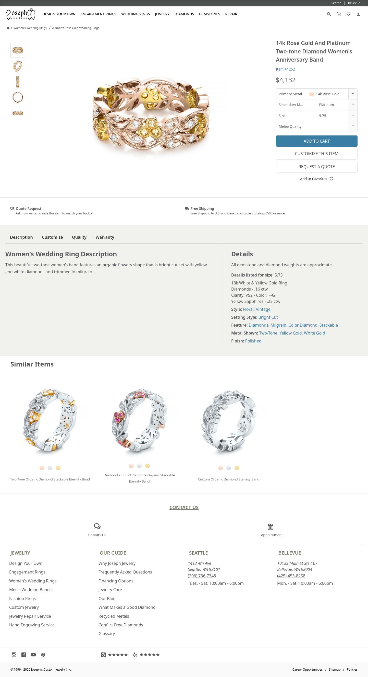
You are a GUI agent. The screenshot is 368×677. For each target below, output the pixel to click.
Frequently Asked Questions (125, 572)
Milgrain (278, 325)
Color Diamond (302, 325)
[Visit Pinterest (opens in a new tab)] (44, 654)
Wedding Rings (135, 14)
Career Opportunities (307, 669)
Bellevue (289, 552)
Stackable (329, 325)
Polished (253, 341)
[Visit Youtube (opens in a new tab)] (34, 654)
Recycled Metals (114, 616)
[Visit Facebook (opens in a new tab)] (25, 654)
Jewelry (162, 14)
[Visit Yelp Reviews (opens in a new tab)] (147, 654)
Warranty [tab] (105, 237)
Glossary (107, 633)
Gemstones (209, 14)
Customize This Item (317, 153)
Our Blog (107, 598)
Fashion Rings (22, 598)
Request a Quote (317, 166)
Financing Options (116, 581)
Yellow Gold (291, 333)
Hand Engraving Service (32, 625)
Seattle (198, 552)
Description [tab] (21, 237)
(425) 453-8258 (291, 576)
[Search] (329, 14)
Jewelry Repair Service (30, 616)
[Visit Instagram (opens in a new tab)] (15, 654)
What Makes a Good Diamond (127, 607)
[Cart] (339, 14)
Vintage (263, 309)
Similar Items (32, 364)
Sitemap (335, 669)
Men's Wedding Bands (30, 589)
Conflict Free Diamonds (121, 625)
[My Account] (358, 14)
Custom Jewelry (24, 607)
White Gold (314, 333)
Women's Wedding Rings (33, 581)
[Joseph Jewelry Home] (8, 27)
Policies (352, 669)
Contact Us (184, 507)
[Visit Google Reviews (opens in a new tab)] (115, 654)
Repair (231, 14)
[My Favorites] (348, 14)
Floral (248, 309)
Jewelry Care (110, 589)
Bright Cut (268, 317)
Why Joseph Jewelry (117, 563)
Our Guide (113, 552)
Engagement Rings (98, 14)
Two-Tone (268, 333)
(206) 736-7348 (202, 576)
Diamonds (184, 14)
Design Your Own (59, 14)
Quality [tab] (79, 237)
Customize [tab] (52, 237)
